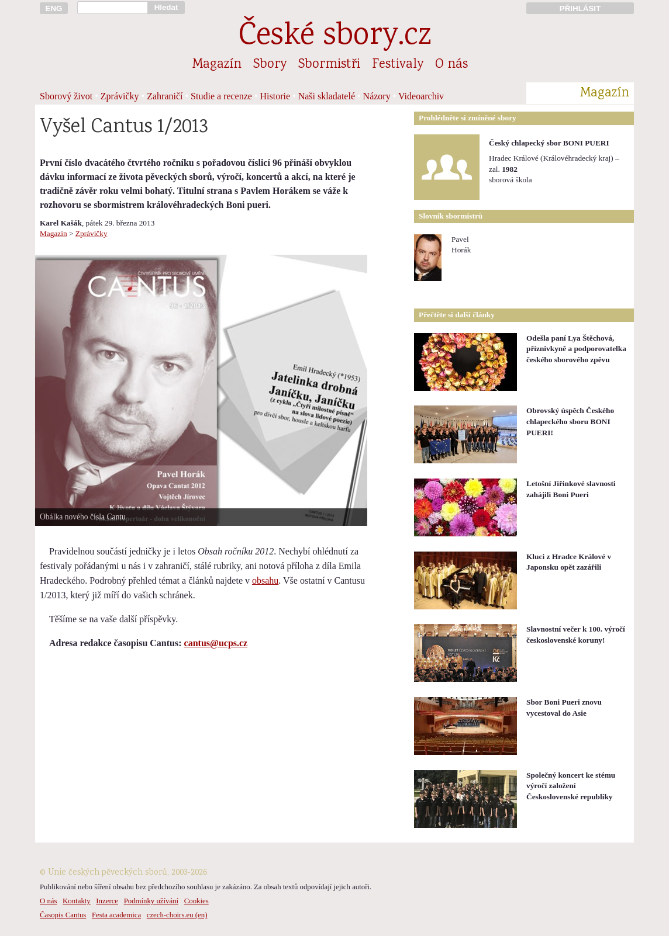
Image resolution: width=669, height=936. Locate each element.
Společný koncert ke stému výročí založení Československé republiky (570, 786)
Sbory (270, 65)
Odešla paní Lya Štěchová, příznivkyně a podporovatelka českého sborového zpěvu (576, 349)
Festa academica (116, 915)
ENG (54, 8)
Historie (275, 96)
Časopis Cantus (63, 915)
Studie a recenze (221, 96)
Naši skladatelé (326, 96)
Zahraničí (164, 96)
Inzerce (107, 901)
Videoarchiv (421, 96)
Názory (377, 96)
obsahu (265, 580)
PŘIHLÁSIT (580, 8)
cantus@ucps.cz (216, 643)
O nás (451, 65)
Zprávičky (120, 96)
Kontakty (77, 901)
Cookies (196, 901)
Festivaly (397, 65)
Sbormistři (329, 65)
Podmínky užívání (151, 901)
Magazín (217, 65)
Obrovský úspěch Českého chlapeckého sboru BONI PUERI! (570, 421)
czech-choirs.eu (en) (177, 915)
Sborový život (66, 96)
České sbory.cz (335, 37)
